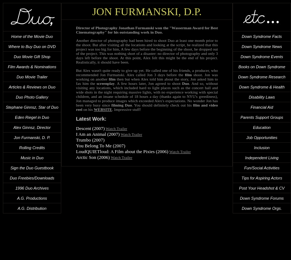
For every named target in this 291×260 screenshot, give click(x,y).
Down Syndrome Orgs (261, 208)
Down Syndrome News (262, 46)
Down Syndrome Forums (262, 198)
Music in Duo (32, 158)
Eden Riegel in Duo (32, 117)
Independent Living (262, 158)
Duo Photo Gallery (32, 97)
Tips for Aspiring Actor (261, 178)
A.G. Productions (32, 198)
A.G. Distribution (32, 208)
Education (262, 127)
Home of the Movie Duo (32, 36)
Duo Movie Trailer (32, 77)
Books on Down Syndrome (261, 67)
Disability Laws (262, 97)
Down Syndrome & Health (262, 87)
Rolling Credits (32, 148)
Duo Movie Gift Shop (32, 57)
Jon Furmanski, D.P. (147, 11)
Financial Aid (262, 107)
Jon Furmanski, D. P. (32, 137)
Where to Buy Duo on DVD (31, 46)
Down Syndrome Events (262, 57)
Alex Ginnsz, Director (31, 127)
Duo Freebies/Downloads (32, 178)
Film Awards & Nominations (32, 67)
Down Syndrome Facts (262, 36)
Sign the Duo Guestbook (32, 168)
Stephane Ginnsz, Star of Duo (32, 107)
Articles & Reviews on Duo (32, 87)
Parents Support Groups (262, 117)
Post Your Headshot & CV (262, 188)
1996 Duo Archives (32, 188)
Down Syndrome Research (261, 77)
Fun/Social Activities (261, 168)
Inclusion (261, 148)
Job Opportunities (261, 137)
